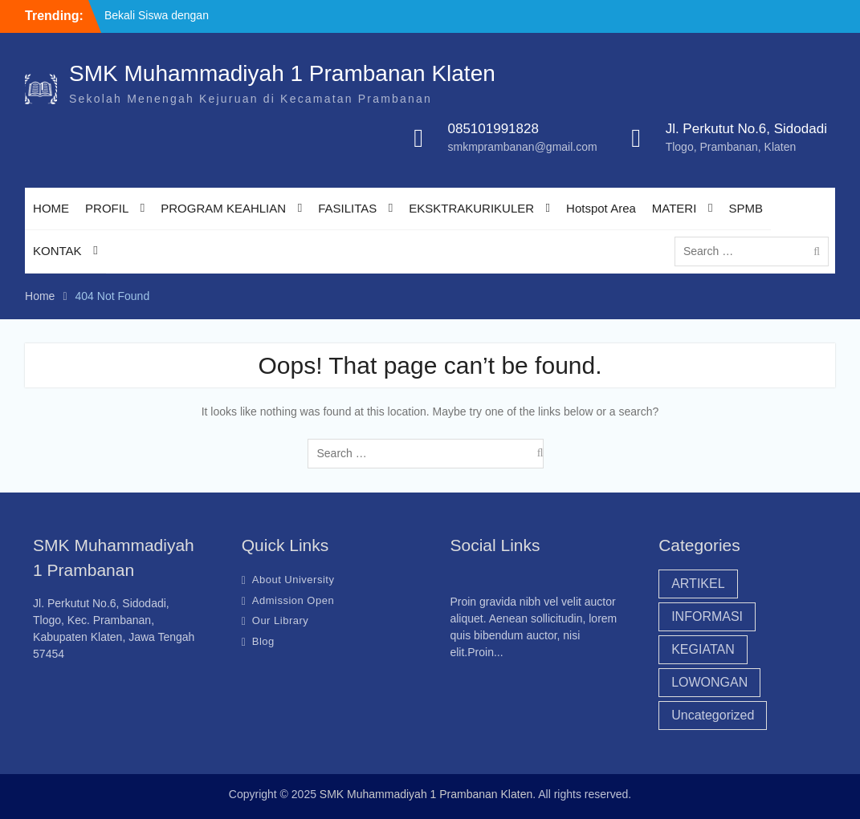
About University (293, 580)
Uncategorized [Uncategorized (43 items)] (712, 715)
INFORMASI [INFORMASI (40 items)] (707, 616)
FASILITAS (347, 208)
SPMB (745, 208)
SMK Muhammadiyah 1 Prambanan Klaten (282, 73)
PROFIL (106, 208)
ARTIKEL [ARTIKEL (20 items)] (697, 583)
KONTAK (57, 250)
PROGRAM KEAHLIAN (223, 208)
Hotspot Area (601, 208)
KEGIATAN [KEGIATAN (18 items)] (703, 649)
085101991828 (492, 128)
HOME (51, 208)
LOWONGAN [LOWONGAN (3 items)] (709, 682)
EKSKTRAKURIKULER (471, 208)
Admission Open (293, 600)
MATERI (674, 208)
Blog (263, 641)
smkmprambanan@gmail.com (522, 146)
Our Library (280, 620)
